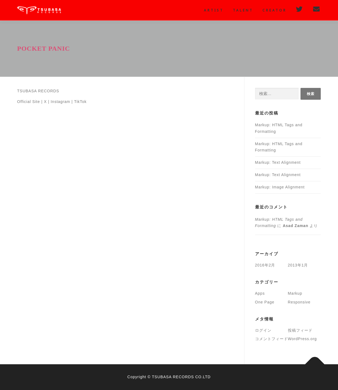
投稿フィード (300, 330)
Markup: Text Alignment (278, 162)
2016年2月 (265, 265)
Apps (260, 293)
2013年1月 (298, 265)
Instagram (60, 101)
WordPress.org (302, 339)
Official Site (28, 101)
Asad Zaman (295, 225)
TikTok (80, 101)
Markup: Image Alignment (280, 187)
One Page (265, 302)
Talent (243, 10)
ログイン (263, 330)
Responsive (299, 302)
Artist (214, 10)
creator (274, 10)
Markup (295, 293)
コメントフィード (271, 339)
